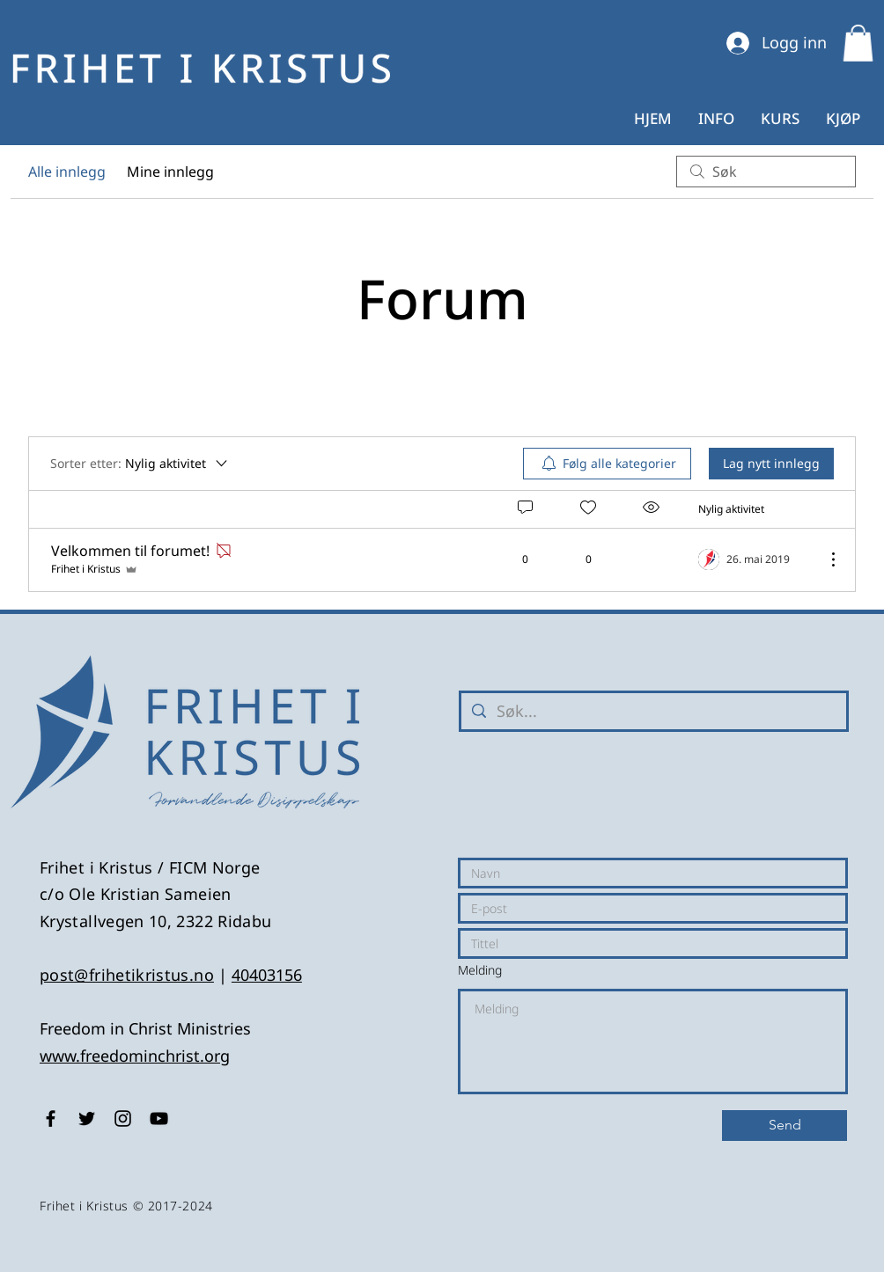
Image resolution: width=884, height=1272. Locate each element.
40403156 (267, 974)
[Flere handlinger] (824, 559)
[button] (858, 43)
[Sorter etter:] (140, 463)
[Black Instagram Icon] (123, 1118)
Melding (480, 970)
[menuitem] (607, 463)
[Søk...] (653, 711)
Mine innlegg (170, 171)
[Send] (784, 1125)
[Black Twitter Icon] (87, 1118)
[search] (766, 171)
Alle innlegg (67, 171)
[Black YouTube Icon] (159, 1118)
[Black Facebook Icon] (51, 1118)
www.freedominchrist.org (135, 1055)
